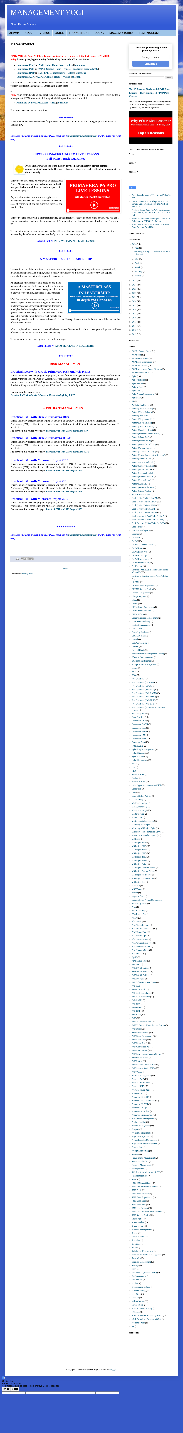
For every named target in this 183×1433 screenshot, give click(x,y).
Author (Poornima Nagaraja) (144, 451)
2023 (134, 289)
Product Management (141, 1125)
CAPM (135, 541)
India (134, 764)
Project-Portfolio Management (144, 1143)
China (134, 600)
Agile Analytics (138, 380)
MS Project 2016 (139, 853)
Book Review (137, 527)
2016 (134, 318)
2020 (134, 301)
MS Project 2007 (139, 842)
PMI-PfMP (136, 1007)
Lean (134, 792)
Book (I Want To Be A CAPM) (145, 498)
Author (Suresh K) (139, 484)
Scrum (134, 1233)
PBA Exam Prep (138, 910)
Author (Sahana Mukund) (142, 462)
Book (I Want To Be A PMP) (144, 505)
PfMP (134, 918)
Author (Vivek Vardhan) (142, 491)
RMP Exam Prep (139, 1201)
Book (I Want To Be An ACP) (144, 512)
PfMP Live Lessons (140, 939)
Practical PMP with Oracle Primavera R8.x (67, 430)
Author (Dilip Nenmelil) (142, 419)
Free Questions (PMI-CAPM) (144, 693)
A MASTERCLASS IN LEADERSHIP (74, 346)
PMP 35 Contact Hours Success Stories (148, 1025)
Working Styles (138, 1323)
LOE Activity (137, 799)
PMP (134, 1018)
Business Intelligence (141, 530)
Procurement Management (143, 1118)
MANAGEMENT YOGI (47, 12)
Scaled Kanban (138, 1222)
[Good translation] (6, 1389)
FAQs (134, 675)
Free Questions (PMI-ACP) (143, 689)
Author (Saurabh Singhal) (142, 473)
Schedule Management (141, 1229)
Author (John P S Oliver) (142, 430)
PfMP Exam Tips (139, 936)
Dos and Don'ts (138, 650)
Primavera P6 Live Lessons (143, 1100)
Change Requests (139, 596)
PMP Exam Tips (138, 1043)
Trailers (135, 1283)
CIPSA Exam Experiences (143, 607)
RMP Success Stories (141, 1215)
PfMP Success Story (140, 950)
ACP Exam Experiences (142, 362)
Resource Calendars (140, 1161)
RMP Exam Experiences (142, 1197)
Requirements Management (143, 1158)
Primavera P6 (137, 1093)
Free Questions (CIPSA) (142, 686)
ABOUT (29, 32)
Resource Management (141, 1165)
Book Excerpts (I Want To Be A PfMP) (148, 516)
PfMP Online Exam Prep (50, 65)
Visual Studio (137, 1305)
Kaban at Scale (138, 774)
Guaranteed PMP (25, 69)
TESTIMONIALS (149, 32)
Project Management (140, 1136)
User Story (136, 1294)
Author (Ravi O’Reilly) (141, 459)
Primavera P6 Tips (139, 1108)
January (138, 275)
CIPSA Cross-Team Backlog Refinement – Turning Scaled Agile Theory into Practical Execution (150, 203)
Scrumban (136, 1240)
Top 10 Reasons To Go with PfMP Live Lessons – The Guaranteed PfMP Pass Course (149, 93)
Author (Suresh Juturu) (141, 480)
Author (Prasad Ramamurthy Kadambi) (148, 455)
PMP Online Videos (140, 1057)
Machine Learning (139, 803)
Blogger (112, 1369)
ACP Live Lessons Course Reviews (147, 369)
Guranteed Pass (138, 742)
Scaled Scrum (137, 1226)
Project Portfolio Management (144, 1140)
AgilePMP (136, 398)
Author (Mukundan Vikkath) (144, 444)
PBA (134, 907)
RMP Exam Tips (139, 1204)
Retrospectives (138, 1169)
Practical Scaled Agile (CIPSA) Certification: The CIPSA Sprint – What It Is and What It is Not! (151, 212)
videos (70, 65)
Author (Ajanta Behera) (142, 412)
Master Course (138, 814)
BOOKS (99, 32)
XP (133, 1326)
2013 (134, 330)
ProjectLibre (137, 1147)
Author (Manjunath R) (141, 441)
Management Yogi (139, 807)
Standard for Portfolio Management (147, 1254)
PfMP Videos (137, 953)
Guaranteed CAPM (140, 724)
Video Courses (138, 1301)
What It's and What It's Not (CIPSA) (147, 1315)
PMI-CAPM (137, 1000)
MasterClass (137, 817)
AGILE (59, 32)
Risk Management (139, 1176)
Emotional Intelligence (141, 661)
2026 (134, 244)
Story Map (136, 1258)
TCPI (134, 1269)
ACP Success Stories (140, 373)
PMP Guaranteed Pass (141, 1047)
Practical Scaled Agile (141, 1090)
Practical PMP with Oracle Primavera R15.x (68, 451)
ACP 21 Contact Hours (48, 77)
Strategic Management (141, 1262)
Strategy (135, 1265)
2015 (134, 322)
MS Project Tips (138, 882)
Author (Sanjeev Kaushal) (143, 466)
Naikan (135, 893)
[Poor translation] (15, 1389)
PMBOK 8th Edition (140, 975)
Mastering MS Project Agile (143, 828)
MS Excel (136, 839)
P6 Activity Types (139, 903)
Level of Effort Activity (142, 796)
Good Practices (138, 717)
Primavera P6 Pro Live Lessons (32, 102)
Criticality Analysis (140, 632)
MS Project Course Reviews (143, 867)
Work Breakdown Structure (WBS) (146, 1319)
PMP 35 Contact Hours (49, 69)
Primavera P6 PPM (140, 1104)
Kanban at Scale (138, 781)
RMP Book (136, 1190)
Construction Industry (141, 621)
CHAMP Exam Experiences (143, 585)
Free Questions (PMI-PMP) (143, 700)
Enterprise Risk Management (144, 664)
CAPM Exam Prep (139, 552)
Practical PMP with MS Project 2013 (64, 491)
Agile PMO (136, 390)
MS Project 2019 (139, 857)
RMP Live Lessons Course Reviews (147, 1212)
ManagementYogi (139, 810)
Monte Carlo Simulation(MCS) (145, 835)
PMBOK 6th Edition (140, 968)
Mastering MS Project (141, 825)
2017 (134, 314)
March (138, 267)
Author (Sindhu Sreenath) (142, 476)
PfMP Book (137, 921)
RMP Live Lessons (140, 1208)
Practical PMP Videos (141, 1082)
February (139, 271)
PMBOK (135, 964)
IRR (133, 767)
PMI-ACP (136, 986)
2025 (134, 281)
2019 (134, 305)
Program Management (141, 1133)
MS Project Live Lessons (142, 878)
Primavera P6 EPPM (140, 1097)
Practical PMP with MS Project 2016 (64, 470)
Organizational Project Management (147, 900)
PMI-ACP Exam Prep (141, 993)
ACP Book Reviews (140, 358)
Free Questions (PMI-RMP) (143, 704)
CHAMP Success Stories (142, 589)
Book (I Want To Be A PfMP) (144, 502)
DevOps (135, 646)
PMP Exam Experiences (142, 1036)
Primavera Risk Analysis (142, 1115)
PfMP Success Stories (141, 946)
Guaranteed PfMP (25, 65)
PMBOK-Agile (138, 979)
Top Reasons (137, 1280)
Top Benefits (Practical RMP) (144, 1272)
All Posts (14, 32)
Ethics (134, 668)
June (137, 248)
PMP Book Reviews (140, 1032)
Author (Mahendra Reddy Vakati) (146, 433)
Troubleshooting (138, 1290)
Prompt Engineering (140, 1151)
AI (133, 401)
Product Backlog (139, 1122)
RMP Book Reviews (140, 1194)
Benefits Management (141, 494)
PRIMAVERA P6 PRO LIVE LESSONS (74, 241)
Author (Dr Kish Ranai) (142, 423)
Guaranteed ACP (25, 77)
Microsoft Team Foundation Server (146, 832)
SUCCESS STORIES (121, 32)
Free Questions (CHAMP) (143, 682)
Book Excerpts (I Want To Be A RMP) (148, 520)
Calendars (136, 537)
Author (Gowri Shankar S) (143, 426)
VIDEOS (44, 32)
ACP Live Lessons (139, 365)
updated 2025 (91, 69)
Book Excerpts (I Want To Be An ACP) (148, 523)
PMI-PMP (136, 1011)
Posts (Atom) (27, 574)
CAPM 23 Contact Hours (142, 545)
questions (80, 65)
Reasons (135, 1154)
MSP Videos (137, 889)
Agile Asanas (137, 383)
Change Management (141, 593)
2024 (134, 285)
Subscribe (151, 63)
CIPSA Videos (138, 614)
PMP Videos (137, 1072)
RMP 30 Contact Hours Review (145, 1186)
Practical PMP (138, 1079)
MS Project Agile (139, 864)
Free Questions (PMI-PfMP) (144, 697)
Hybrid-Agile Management (143, 749)
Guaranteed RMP (25, 73)
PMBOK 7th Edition (140, 971)
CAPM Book (137, 548)
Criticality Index (138, 636)
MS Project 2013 (139, 850)
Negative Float (138, 896)
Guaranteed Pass (139, 728)
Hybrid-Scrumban (139, 760)
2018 (134, 309)
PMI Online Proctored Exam (144, 982)
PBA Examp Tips (139, 914)
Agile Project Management (143, 394)
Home (65, 568)
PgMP (134, 957)
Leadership (136, 789)
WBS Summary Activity (142, 1308)
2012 (134, 334)
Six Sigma (136, 1244)
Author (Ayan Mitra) (140, 416)
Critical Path (137, 628)
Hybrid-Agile (137, 746)
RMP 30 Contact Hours (141, 1183)
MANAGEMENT (79, 32)
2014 (134, 326)
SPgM (134, 1247)
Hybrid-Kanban (138, 753)
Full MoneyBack (139, 713)
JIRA (134, 771)
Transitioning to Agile (141, 1287)
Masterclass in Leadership (143, 821)
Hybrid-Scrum (138, 756)
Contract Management (141, 625)
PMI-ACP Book (138, 989)
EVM (134, 671)
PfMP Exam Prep (139, 932)
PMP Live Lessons (139, 1050)
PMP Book (136, 1029)
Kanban (135, 778)
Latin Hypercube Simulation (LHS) (147, 785)
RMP (134, 1179)
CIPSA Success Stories (141, 610)
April (137, 263)
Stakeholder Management (142, 1251)
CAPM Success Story (141, 562)
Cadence (135, 534)
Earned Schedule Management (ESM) (148, 654)
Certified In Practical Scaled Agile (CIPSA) (150, 576)
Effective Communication (142, 657)
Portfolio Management (141, 1075)
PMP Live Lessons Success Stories (146, 1054)
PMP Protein (137, 1061)
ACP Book (136, 355)
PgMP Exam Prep (139, 961)
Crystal (135, 639)
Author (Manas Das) (140, 437)
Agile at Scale (138, 387)
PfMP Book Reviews (140, 925)
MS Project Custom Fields (143, 871)
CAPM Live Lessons (140, 559)
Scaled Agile (137, 1219)
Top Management (139, 1276)
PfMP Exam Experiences (142, 928)
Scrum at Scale (138, 1237)
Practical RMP (138, 1086)
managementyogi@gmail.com (82, 136)
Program (135, 1129)
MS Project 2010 (139, 846)
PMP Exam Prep (139, 1040)
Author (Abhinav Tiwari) (142, 408)
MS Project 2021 (139, 860)
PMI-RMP (136, 1014)
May (137, 259)
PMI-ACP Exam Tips (141, 997)
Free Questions (138, 679)
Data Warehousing (139, 643)
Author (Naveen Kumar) (142, 448)
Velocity (135, 1297)
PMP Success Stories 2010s (143, 1065)
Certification (137, 566)
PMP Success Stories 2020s (143, 1068)
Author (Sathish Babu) (141, 469)
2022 (134, 293)
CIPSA (135, 603)
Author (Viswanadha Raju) (143, 487)
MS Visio (136, 885)
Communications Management (145, 618)
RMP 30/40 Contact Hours (51, 73)
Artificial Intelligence (141, 405)
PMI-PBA (136, 1004)
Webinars (136, 1312)
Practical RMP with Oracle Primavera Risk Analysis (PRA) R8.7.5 (43, 395)
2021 (134, 297)
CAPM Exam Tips (139, 555)
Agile (134, 376)
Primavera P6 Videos (140, 1111)
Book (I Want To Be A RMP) (144, 509)
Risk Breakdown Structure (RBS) (146, 1172)
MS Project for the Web (142, 875)
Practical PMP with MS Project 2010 (64, 509)
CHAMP (135, 582)
